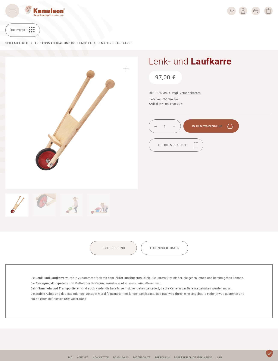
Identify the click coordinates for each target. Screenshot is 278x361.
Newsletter (101, 357)
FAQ (70, 357)
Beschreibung (113, 248)
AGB (219, 357)
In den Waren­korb (207, 126)
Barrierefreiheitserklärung (193, 357)
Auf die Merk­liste (172, 145)
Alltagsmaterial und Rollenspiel (63, 43)
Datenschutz (142, 357)
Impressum (162, 357)
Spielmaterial (17, 43)
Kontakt (82, 357)
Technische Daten (165, 248)
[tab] (113, 250)
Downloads (121, 357)
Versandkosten (190, 93)
